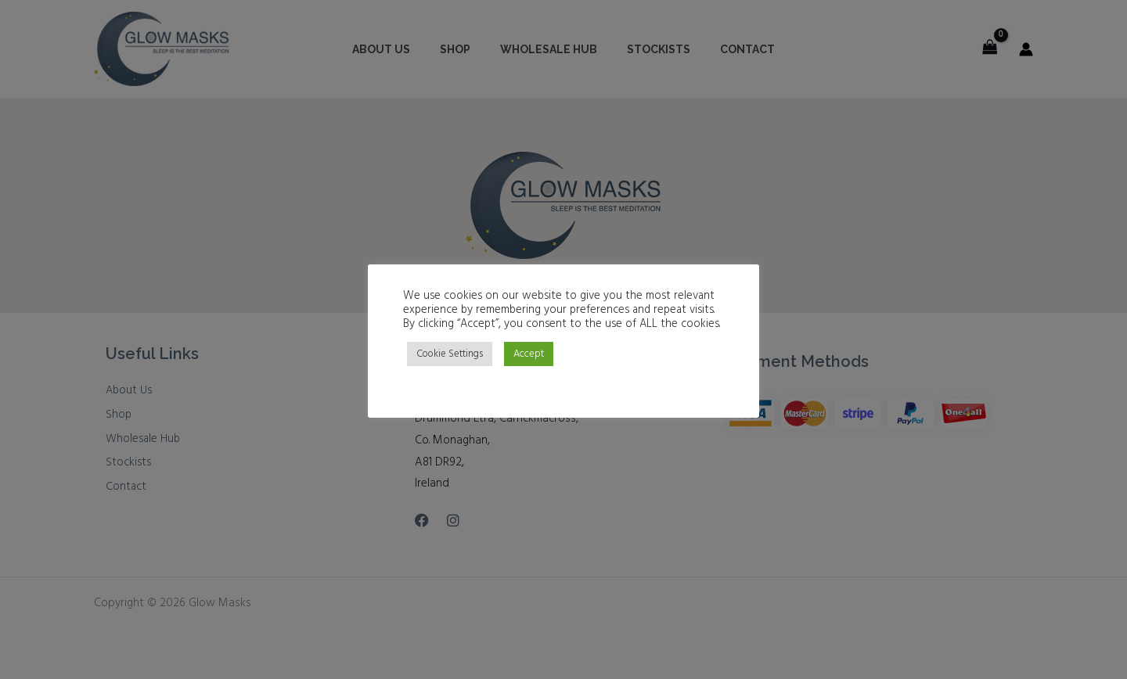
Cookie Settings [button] (449, 354)
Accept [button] (528, 354)
